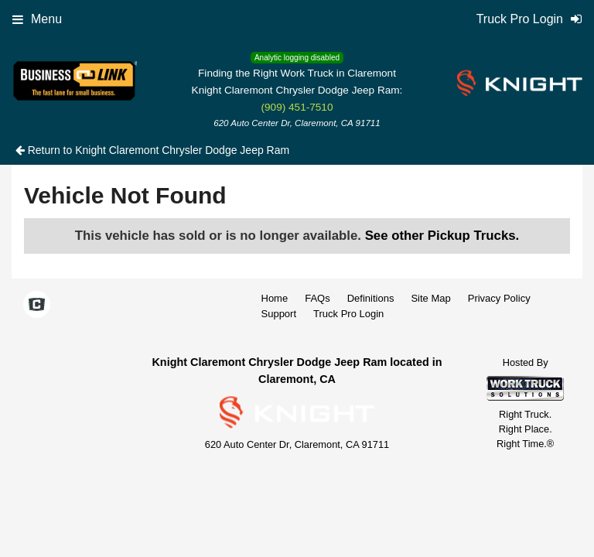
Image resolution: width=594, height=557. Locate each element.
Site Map (430, 298)
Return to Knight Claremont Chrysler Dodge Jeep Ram (152, 150)
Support (279, 314)
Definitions (370, 298)
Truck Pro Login (348, 314)
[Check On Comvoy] (36, 305)
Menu (37, 19)
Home (274, 298)
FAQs (317, 298)
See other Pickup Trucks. (442, 235)
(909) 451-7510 (297, 107)
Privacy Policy (499, 298)
